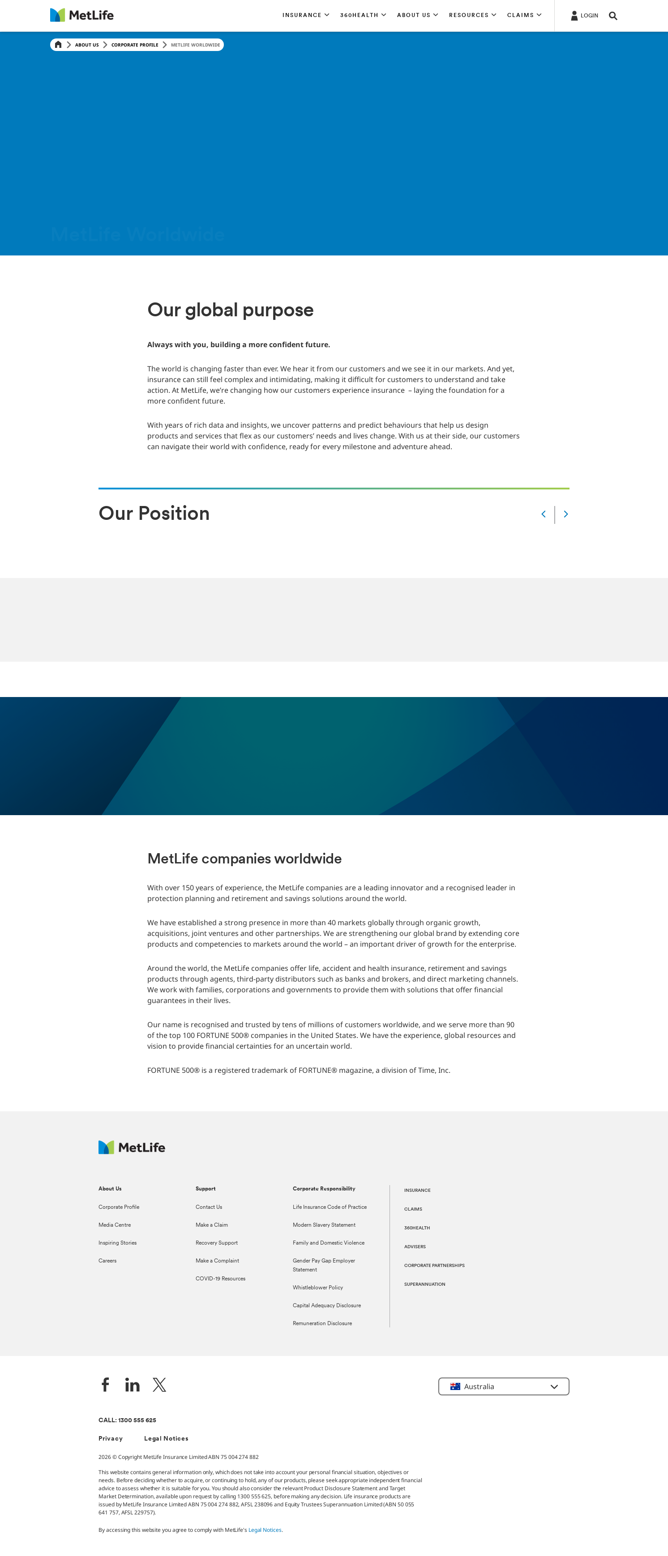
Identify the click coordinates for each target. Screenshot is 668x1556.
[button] (306, 15)
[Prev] (543, 514)
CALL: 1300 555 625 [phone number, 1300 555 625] (127, 1420)
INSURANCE (417, 1190)
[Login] (583, 15)
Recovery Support (217, 1243)
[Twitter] (159, 1385)
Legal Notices (166, 1439)
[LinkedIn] (132, 1385)
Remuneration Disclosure (322, 1323)
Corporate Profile (134, 45)
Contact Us (209, 1207)
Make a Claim (212, 1225)
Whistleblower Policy (318, 1288)
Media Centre (114, 1225)
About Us (87, 45)
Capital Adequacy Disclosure (327, 1306)
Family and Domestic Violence (328, 1243)
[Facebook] (105, 1385)
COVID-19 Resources (220, 1279)
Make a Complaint (217, 1261)
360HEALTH (417, 1228)
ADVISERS (415, 1247)
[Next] (566, 514)
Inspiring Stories (117, 1243)
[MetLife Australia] (131, 1152)
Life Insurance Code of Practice (330, 1207)
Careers (107, 1261)
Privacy (110, 1439)
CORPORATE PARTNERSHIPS (434, 1265)
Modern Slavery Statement (324, 1225)
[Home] (58, 45)
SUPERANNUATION (424, 1284)
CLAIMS (413, 1209)
